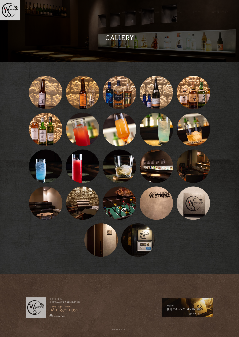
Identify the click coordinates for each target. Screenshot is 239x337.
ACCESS (197, 9)
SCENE (179, 9)
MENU (141, 9)
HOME (124, 9)
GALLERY (160, 9)
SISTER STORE (220, 9)
